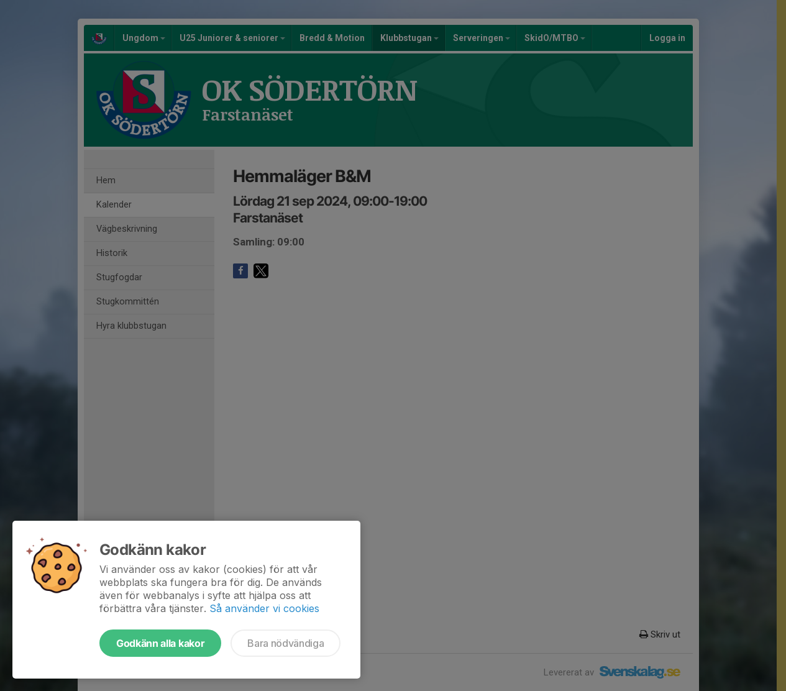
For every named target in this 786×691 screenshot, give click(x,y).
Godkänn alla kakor (160, 643)
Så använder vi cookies (264, 608)
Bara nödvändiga (285, 643)
